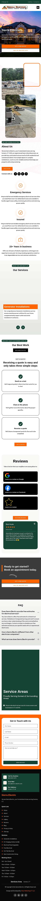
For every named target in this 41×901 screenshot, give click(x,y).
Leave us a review (11, 507)
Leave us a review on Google (14, 479)
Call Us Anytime (13, 776)
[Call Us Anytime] (5, 777)
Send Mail (11, 781)
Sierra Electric (9, 795)
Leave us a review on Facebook (15, 492)
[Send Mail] (5, 782)
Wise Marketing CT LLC (28, 891)
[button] (38, 7)
